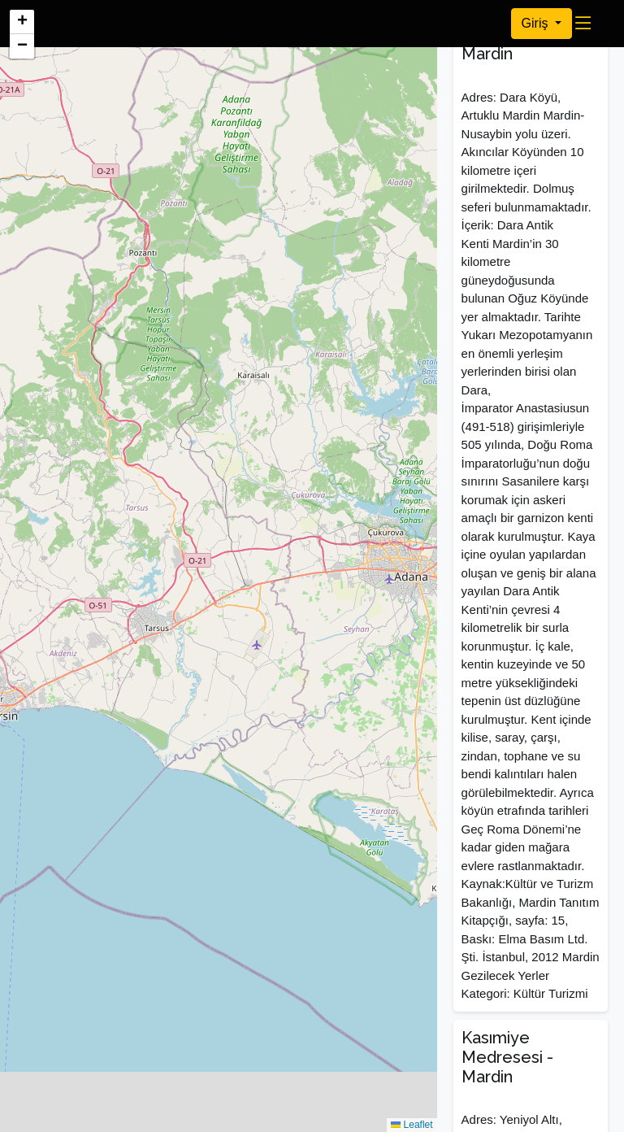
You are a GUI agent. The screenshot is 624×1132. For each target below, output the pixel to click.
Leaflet (411, 1124)
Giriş (537, 23)
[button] (22, 22)
